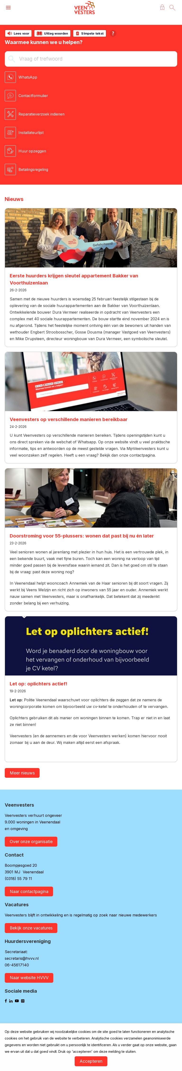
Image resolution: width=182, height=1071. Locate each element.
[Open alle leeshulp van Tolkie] (113, 33)
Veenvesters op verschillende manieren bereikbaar (68, 419)
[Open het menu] (8, 8)
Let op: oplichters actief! (38, 684)
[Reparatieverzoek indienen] (91, 114)
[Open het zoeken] (172, 8)
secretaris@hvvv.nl (22, 958)
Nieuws (14, 199)
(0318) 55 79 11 (18, 878)
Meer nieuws (22, 772)
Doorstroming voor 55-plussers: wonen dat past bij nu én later (82, 536)
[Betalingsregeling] (91, 169)
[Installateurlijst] (91, 132)
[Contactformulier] (91, 95)
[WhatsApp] (91, 77)
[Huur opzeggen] (91, 151)
